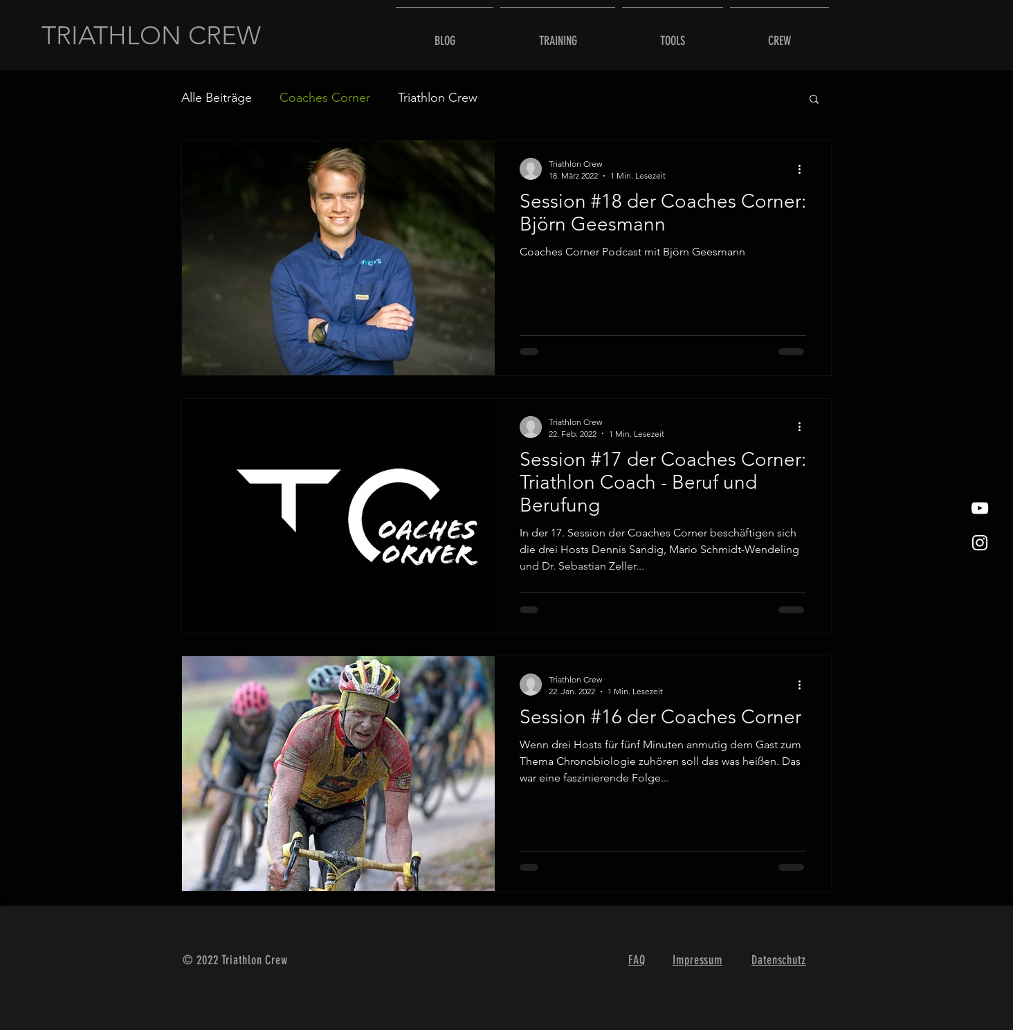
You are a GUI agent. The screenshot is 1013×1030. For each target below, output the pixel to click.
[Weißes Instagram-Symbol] (979, 542)
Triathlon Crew (437, 97)
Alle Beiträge (216, 97)
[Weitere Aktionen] (804, 169)
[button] (814, 100)
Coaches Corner (325, 97)
